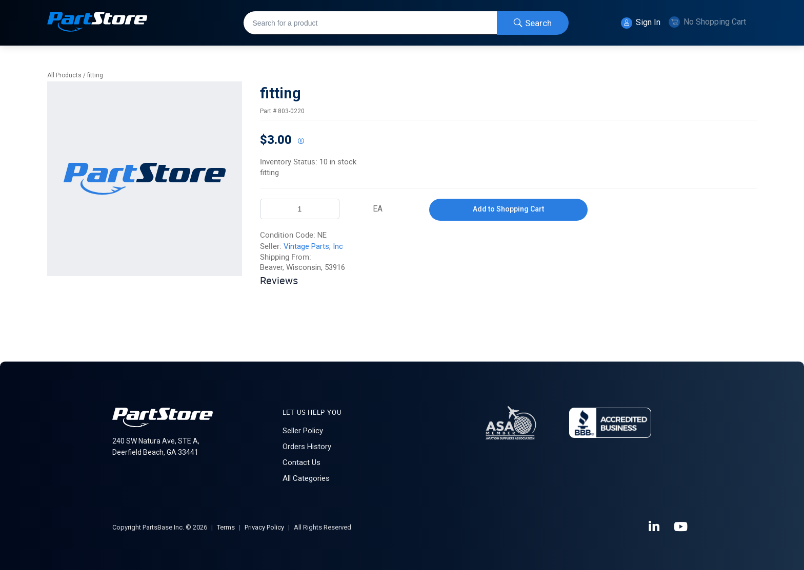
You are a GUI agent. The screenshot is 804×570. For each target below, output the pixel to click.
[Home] (97, 23)
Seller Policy (303, 430)
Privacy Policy (264, 527)
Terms (226, 527)
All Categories (306, 478)
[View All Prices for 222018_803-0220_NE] (300, 141)
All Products (64, 75)
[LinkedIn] (655, 527)
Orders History (307, 446)
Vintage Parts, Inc (313, 246)
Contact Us (301, 462)
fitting (95, 75)
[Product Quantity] (299, 209)
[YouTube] (681, 527)
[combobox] (406, 23)
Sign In (640, 23)
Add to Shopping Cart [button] (508, 209)
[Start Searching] (533, 23)
